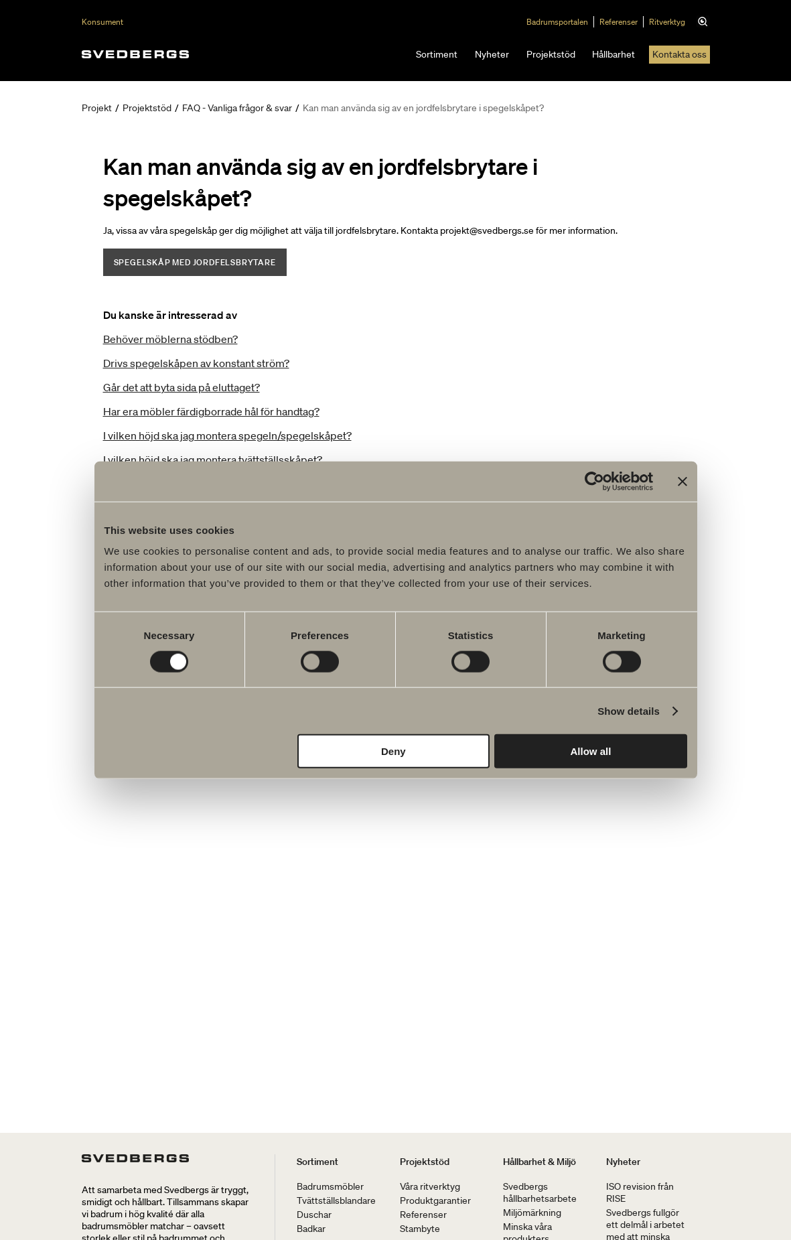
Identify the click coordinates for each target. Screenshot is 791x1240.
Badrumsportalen (560, 21)
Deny (393, 751)
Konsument (102, 21)
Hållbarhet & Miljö (539, 1162)
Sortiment (436, 54)
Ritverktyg (670, 21)
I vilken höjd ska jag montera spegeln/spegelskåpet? (227, 435)
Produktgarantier (435, 1200)
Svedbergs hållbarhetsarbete (540, 1192)
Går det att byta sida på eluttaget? (181, 387)
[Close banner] (682, 481)
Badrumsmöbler (330, 1186)
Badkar (311, 1229)
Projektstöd (550, 54)
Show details (628, 710)
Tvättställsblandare (336, 1200)
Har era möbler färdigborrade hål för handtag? (211, 411)
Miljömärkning (532, 1213)
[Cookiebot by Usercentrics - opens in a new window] (594, 481)
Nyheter (492, 54)
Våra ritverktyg (430, 1186)
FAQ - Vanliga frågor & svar (237, 108)
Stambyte (420, 1229)
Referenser (622, 21)
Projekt (97, 108)
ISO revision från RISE (640, 1192)
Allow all (591, 751)
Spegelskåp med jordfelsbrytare (195, 262)
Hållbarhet (613, 54)
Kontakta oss (679, 54)
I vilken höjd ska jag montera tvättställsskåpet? (212, 459)
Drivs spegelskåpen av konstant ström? (196, 363)
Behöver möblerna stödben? (170, 339)
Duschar (314, 1215)
